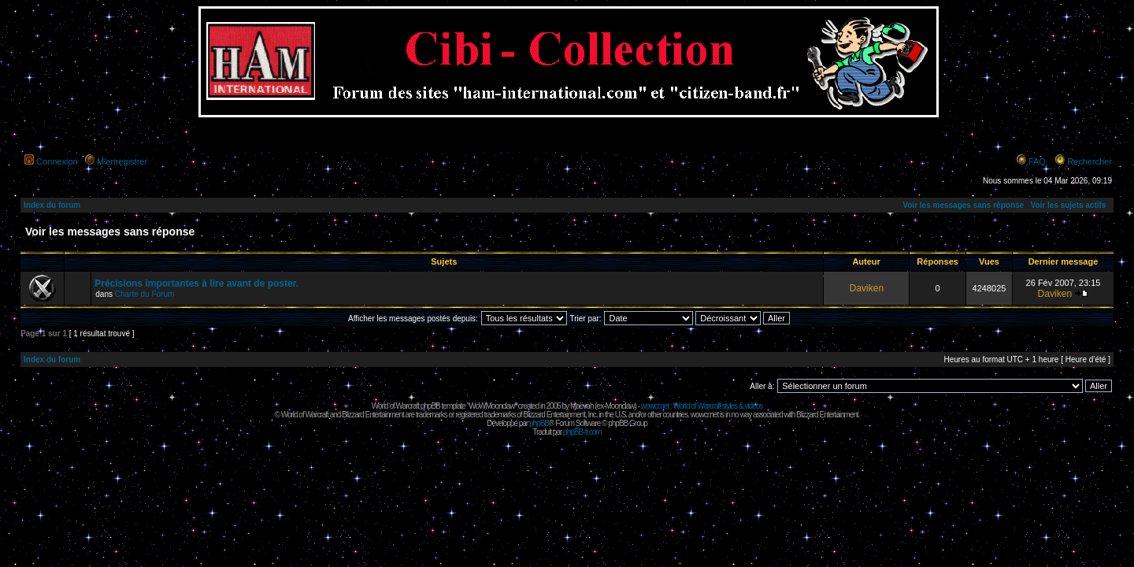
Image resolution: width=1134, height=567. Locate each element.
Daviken (866, 288)
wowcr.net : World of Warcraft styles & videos (702, 406)
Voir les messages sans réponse (963, 205)
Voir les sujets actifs (1068, 205)
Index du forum (52, 205)
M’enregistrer (122, 161)
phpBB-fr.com (582, 432)
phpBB (539, 423)
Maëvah (582, 406)
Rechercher (1089, 161)
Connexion (57, 161)
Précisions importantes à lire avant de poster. (196, 283)
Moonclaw (619, 406)
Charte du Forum (145, 294)
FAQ (1037, 161)
